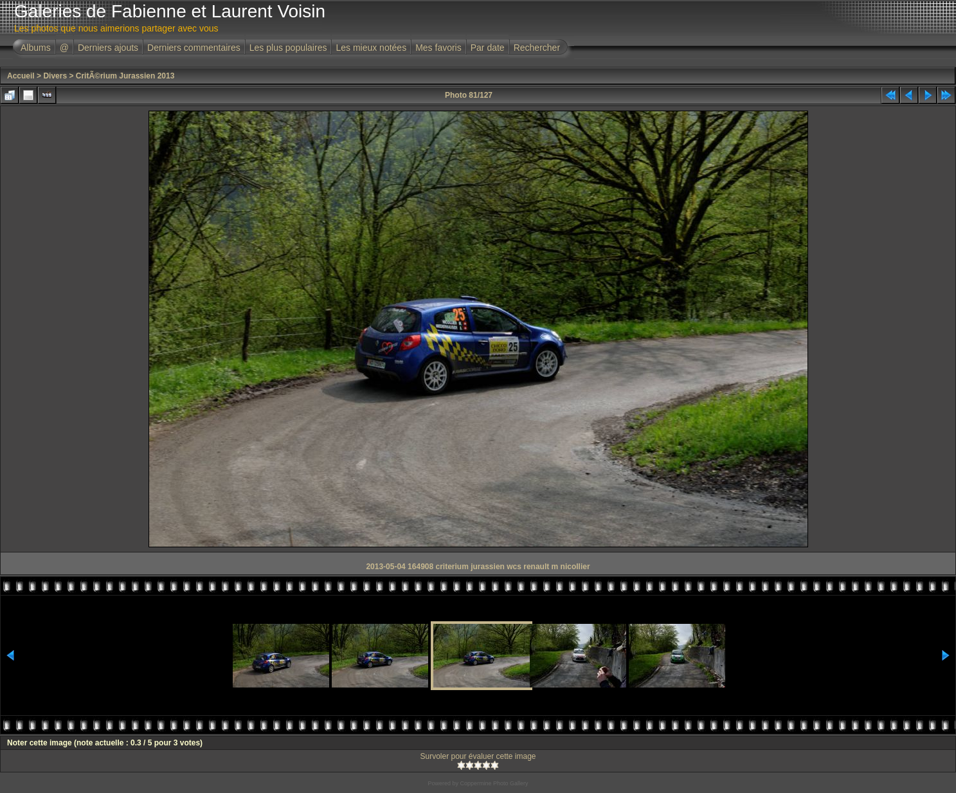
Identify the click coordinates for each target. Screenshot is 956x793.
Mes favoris (438, 47)
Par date (488, 47)
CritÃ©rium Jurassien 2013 (125, 75)
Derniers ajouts (108, 47)
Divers (55, 75)
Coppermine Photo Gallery (494, 783)
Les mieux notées (371, 47)
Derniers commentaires (193, 47)
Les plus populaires (288, 47)
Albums (36, 47)
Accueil (21, 75)
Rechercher (537, 47)
